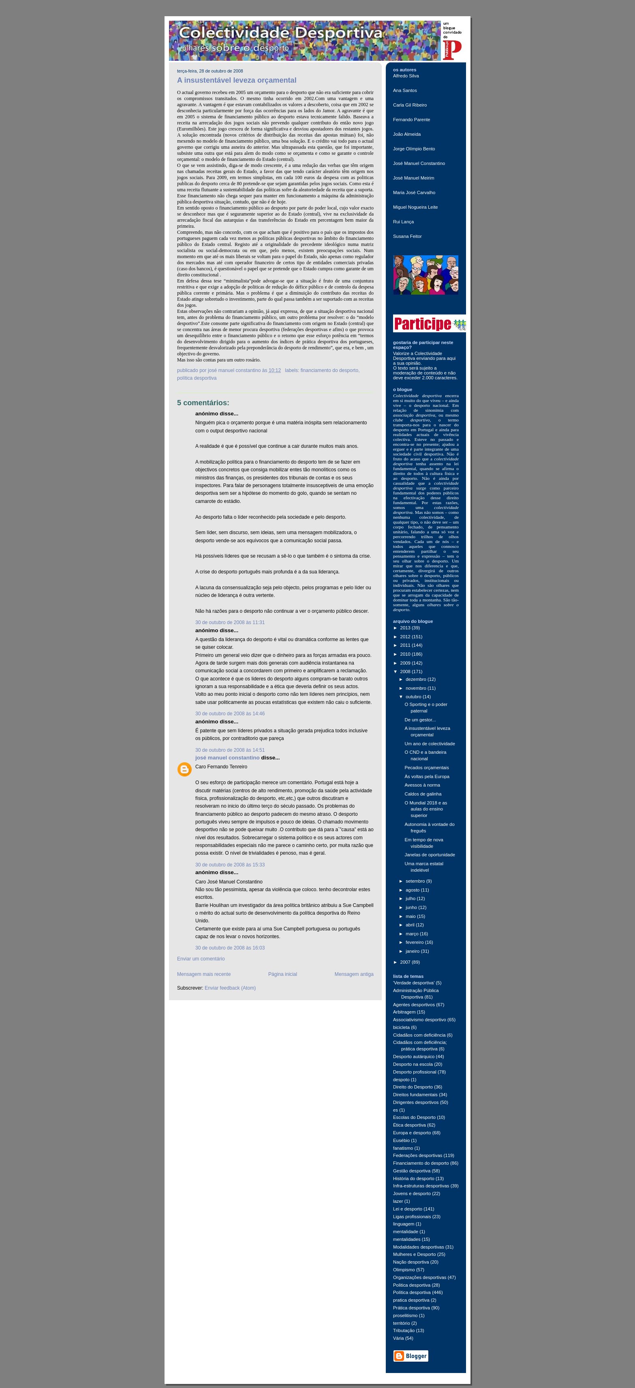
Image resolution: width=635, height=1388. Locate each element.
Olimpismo (404, 1269)
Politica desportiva (411, 1285)
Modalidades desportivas (418, 1247)
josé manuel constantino (227, 758)
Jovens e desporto (412, 1193)
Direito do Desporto (413, 1086)
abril (411, 924)
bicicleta (401, 1027)
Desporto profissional (414, 1071)
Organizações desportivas (420, 1277)
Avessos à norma (422, 785)
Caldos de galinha (422, 793)
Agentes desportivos (414, 1004)
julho (411, 898)
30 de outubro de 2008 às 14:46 (230, 713)
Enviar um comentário (201, 959)
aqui (451, 358)
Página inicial (282, 974)
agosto (413, 890)
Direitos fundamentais (415, 1094)
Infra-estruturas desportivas (421, 1185)
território (401, 1323)
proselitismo (405, 1315)
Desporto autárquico (413, 1056)
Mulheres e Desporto (414, 1254)
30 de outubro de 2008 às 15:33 (230, 865)
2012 (406, 636)
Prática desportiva (411, 1307)
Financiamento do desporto (330, 370)
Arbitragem (404, 1011)
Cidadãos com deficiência (419, 1035)
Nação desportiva (411, 1262)
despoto (401, 1079)
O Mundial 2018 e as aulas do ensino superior (425, 809)
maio (411, 916)
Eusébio (401, 1140)
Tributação (404, 1330)
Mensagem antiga (354, 974)
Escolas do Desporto (414, 1117)
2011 (406, 645)
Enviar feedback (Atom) (230, 988)
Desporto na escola (413, 1064)
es (395, 1110)
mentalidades (407, 1239)
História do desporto (413, 1178)
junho (412, 907)
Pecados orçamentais (426, 767)
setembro (416, 881)
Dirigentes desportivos (416, 1102)
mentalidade (405, 1231)
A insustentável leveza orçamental (237, 80)
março (413, 933)
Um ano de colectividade (429, 743)
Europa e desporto (412, 1132)
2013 (406, 627)
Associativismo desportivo (419, 1019)
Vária (398, 1338)
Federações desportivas (417, 1155)
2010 (406, 654)
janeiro (413, 951)
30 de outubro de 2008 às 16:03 (230, 948)
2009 (406, 663)
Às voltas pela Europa (426, 776)
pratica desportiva (411, 1300)
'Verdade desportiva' (413, 982)
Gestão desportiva (411, 1170)
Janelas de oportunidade (429, 854)
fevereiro (415, 942)
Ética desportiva (409, 1125)
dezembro (417, 679)
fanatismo (403, 1148)
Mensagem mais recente (204, 974)
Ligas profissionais (412, 1216)
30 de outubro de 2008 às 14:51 (230, 750)
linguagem (404, 1223)
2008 (406, 671)
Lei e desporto (407, 1208)
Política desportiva (196, 378)
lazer (398, 1201)
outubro (414, 696)
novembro (417, 688)
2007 (406, 962)
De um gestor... (420, 719)
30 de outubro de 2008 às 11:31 (230, 622)
